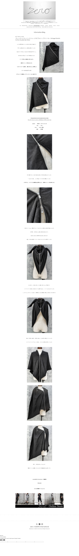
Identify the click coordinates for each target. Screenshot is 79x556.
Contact (58, 25)
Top (20, 25)
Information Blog (36, 25)
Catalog (46, 25)
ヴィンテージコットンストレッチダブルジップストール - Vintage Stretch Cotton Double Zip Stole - (37, 39)
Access (54, 25)
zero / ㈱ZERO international (39, 526)
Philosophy (42, 25)
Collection (50, 25)
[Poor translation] (3, 540)
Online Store (30, 25)
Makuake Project (24, 25)
